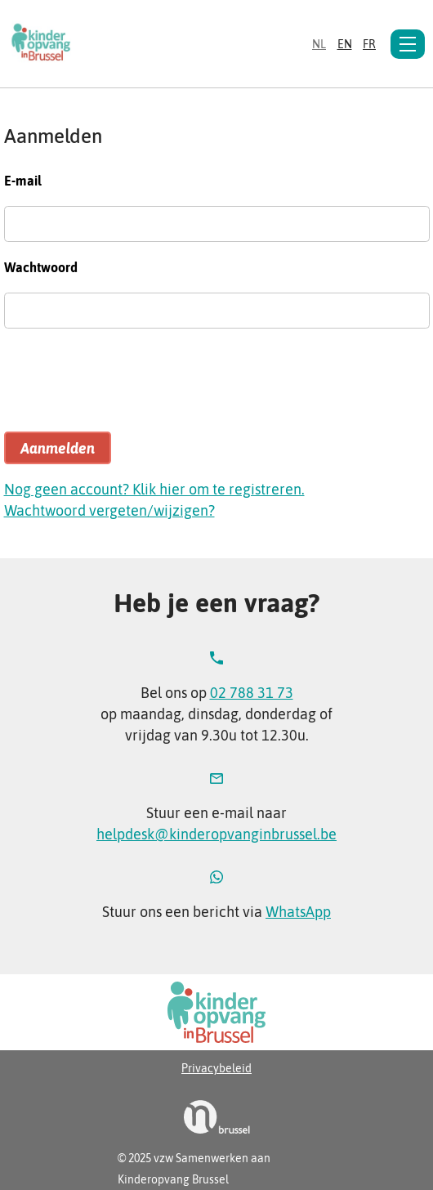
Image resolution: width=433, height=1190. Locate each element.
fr (369, 44)
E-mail (23, 180)
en (344, 44)
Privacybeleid (216, 1068)
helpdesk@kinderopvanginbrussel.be (216, 834)
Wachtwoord (41, 267)
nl (319, 44)
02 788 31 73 (251, 692)
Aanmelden (57, 448)
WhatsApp (298, 911)
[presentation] (128, 387)
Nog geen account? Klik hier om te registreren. (154, 489)
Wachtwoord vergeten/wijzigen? (109, 510)
